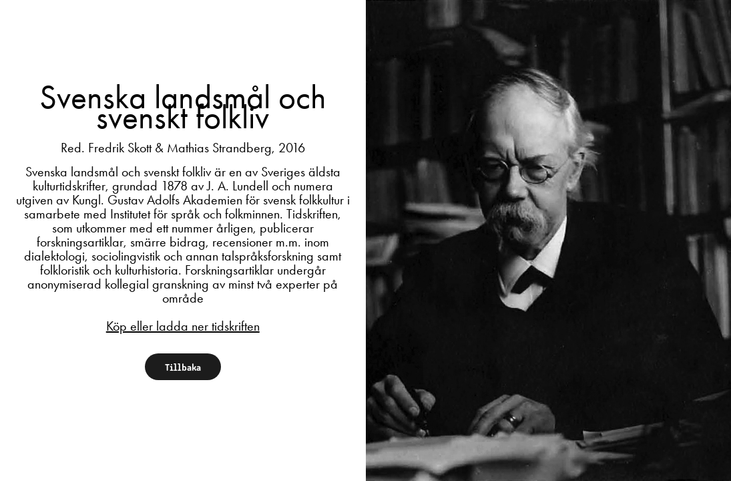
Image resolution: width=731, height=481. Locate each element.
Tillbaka (183, 366)
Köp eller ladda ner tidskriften (183, 326)
